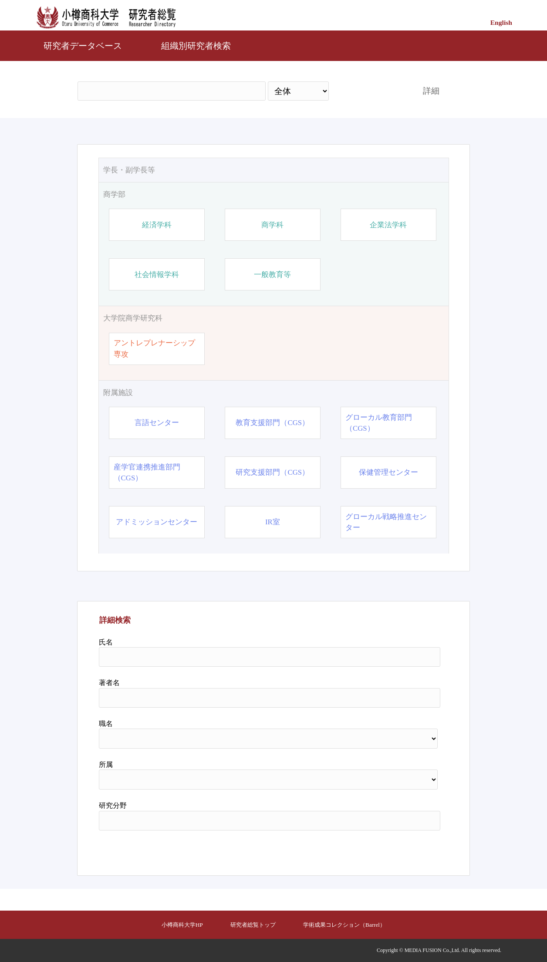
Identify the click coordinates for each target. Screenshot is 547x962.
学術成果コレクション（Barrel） (344, 924)
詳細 (431, 90)
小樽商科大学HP (182, 924)
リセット (418, 849)
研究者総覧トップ (253, 924)
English (501, 22)
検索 (368, 90)
